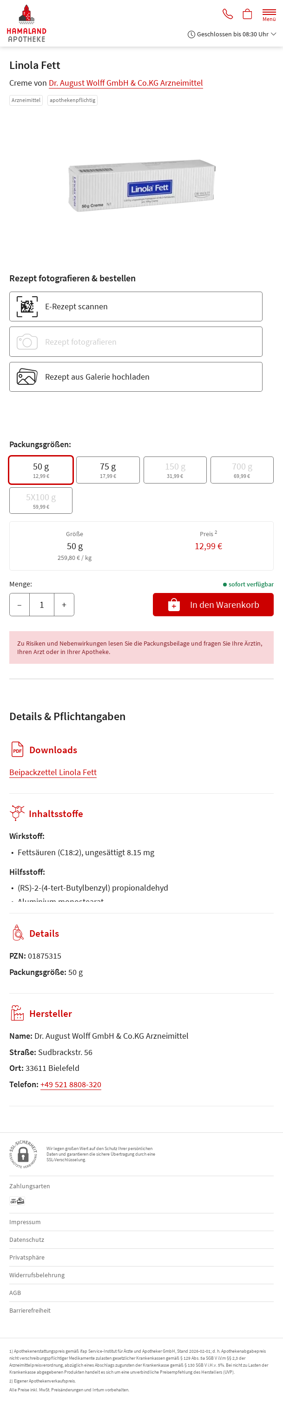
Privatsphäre (27, 1257)
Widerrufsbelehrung (37, 1275)
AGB (15, 1292)
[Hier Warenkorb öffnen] (247, 15)
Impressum (25, 1222)
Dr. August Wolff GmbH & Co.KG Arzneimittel (126, 82)
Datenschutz (26, 1239)
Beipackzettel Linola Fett (53, 772)
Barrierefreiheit (30, 1310)
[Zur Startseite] (30, 23)
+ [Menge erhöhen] (64, 604)
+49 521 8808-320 (70, 1084)
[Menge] (41, 604)
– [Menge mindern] (19, 604)
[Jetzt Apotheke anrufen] (226, 15)
